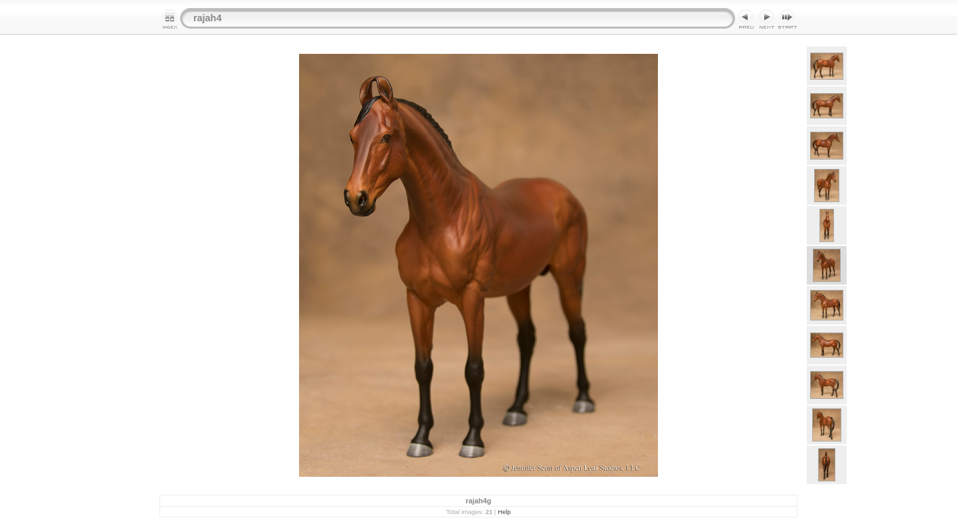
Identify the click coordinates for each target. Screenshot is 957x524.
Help (504, 511)
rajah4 (207, 18)
